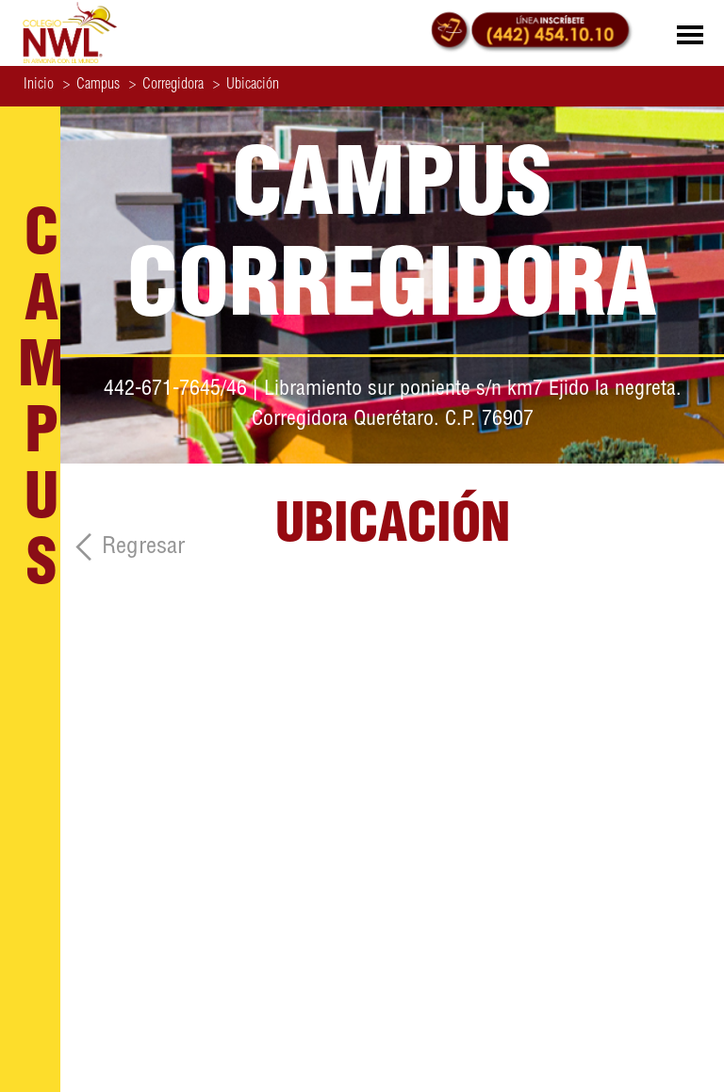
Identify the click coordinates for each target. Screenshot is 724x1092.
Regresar (143, 548)
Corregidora (166, 85)
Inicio (39, 85)
